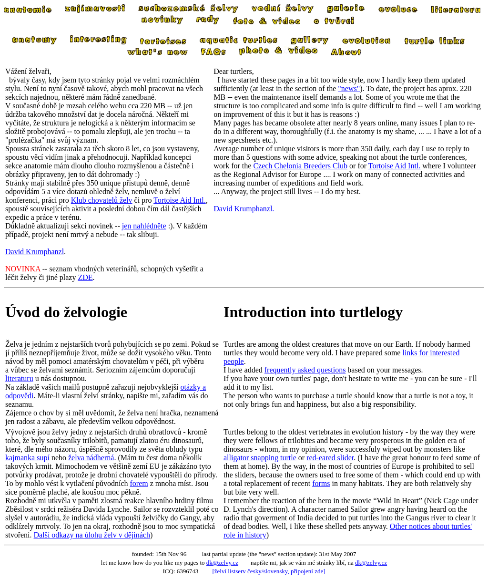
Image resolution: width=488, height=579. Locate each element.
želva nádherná (91, 458)
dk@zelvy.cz (222, 562)
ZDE (85, 277)
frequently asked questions (305, 370)
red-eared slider (330, 458)
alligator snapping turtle (260, 458)
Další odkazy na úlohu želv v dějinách (92, 535)
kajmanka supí (27, 458)
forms (321, 483)
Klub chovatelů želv (101, 200)
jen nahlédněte (144, 226)
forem (139, 483)
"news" (349, 88)
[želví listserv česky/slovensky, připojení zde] (268, 571)
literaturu (19, 378)
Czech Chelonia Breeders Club (300, 166)
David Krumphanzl (34, 252)
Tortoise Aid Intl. (179, 200)
